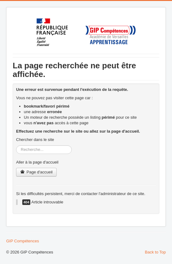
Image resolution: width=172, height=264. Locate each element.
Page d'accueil (36, 172)
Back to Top (155, 252)
